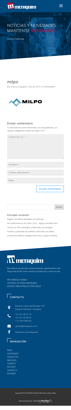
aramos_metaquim (19, 86)
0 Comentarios (48, 86)
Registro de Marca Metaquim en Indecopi (25, 223)
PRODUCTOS (12, 361)
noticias (11, 371)
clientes (11, 368)
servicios (11, 365)
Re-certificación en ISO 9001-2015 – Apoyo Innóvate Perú (32, 227)
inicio (9, 354)
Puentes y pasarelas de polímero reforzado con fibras (30, 235)
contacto (12, 374)
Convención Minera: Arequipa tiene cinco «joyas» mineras (32, 240)
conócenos (13, 358)
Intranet (11, 378)
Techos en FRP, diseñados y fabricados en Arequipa (30, 231)
